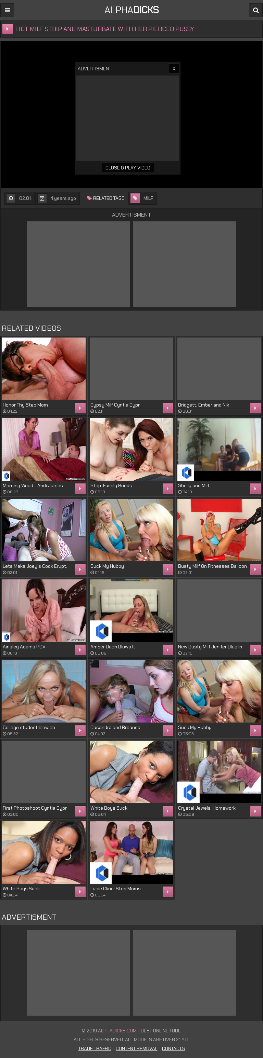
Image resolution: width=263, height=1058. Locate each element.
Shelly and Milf (193, 485)
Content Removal (137, 1048)
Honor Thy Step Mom (25, 405)
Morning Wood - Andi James (33, 485)
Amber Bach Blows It (112, 647)
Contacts (173, 1048)
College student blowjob (29, 727)
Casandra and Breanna (115, 727)
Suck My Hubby (107, 566)
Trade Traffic (94, 1048)
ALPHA (131, 10)
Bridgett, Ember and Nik (203, 405)
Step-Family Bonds (111, 485)
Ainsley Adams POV (24, 647)
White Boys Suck (108, 808)
